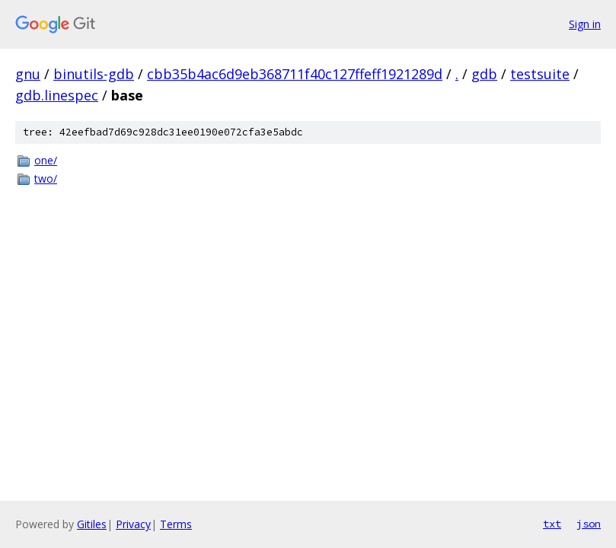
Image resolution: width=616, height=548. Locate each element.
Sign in (585, 24)
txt (552, 523)
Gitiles (92, 524)
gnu (27, 74)
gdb (484, 74)
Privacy (133, 524)
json (588, 523)
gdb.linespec (56, 95)
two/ (45, 178)
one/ (45, 160)
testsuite (540, 74)
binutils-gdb (93, 74)
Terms (176, 524)
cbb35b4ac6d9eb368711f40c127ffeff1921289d (294, 74)
